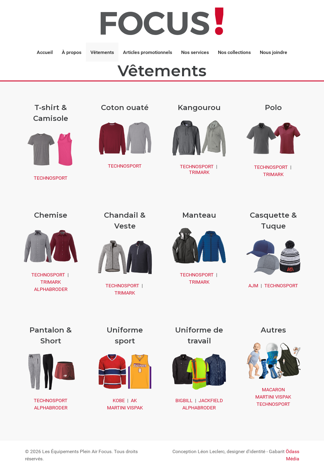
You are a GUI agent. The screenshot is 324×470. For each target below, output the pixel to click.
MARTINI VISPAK (125, 408)
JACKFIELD (211, 400)
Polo (273, 107)
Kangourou (199, 107)
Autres (273, 330)
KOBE (119, 400)
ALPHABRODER (51, 289)
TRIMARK (199, 172)
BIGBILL (184, 400)
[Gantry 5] (162, 21)
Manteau (199, 215)
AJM (253, 286)
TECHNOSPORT (51, 178)
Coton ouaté (125, 107)
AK (134, 400)
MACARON (273, 390)
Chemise (50, 215)
